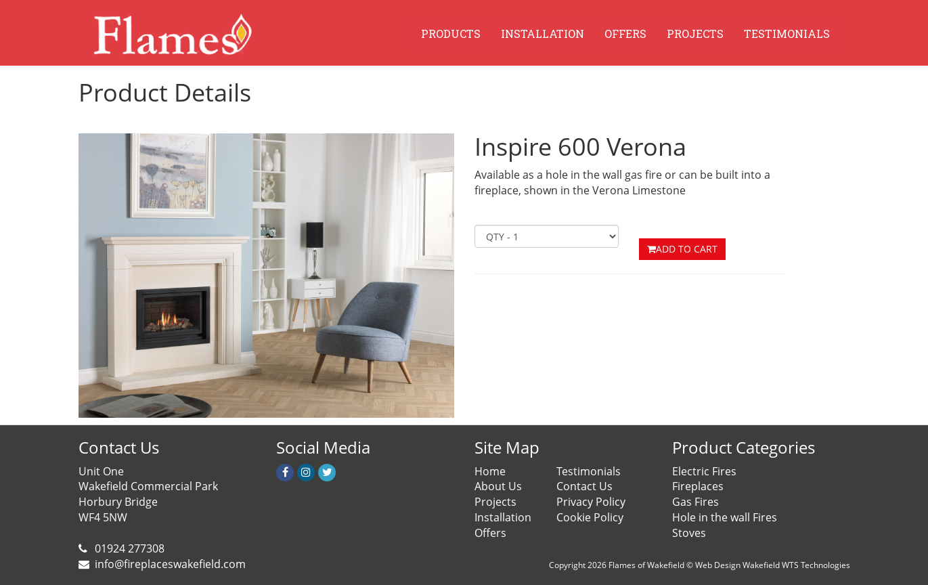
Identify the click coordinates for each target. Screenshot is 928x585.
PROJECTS (695, 33)
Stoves (689, 532)
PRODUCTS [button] (451, 33)
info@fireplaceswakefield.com (170, 564)
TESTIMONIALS (787, 33)
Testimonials (588, 471)
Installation (502, 517)
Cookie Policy (589, 517)
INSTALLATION (542, 33)
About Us (498, 486)
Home (490, 471)
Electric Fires (704, 471)
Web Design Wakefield (737, 565)
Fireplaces (698, 486)
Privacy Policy (590, 501)
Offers (490, 532)
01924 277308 (128, 548)
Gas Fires (695, 501)
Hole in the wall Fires (724, 517)
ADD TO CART (682, 248)
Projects (495, 501)
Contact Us (584, 486)
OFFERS (625, 33)
